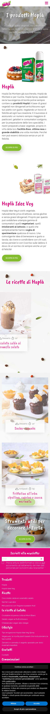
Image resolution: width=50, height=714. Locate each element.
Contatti (5, 655)
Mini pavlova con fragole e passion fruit (18, 606)
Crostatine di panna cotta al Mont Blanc (19, 615)
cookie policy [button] (10, 681)
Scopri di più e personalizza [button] (25, 709)
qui (43, 563)
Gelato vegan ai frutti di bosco (15, 619)
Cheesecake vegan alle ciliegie (15, 623)
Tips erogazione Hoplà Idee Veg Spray (18, 633)
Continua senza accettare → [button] (25, 667)
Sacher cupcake (25, 462)
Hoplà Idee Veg (8, 588)
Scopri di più (12, 147)
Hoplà (4, 585)
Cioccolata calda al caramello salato (17, 598)
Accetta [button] (36, 703)
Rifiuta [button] (13, 703)
